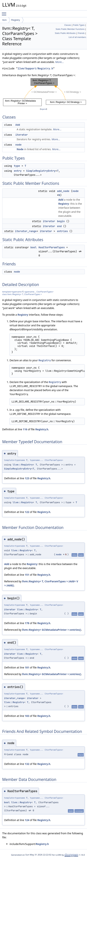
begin (61, 221)
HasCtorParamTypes (52, 247)
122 (27, 512)
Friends (81, 33)
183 (27, 716)
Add (17, 124)
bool (33, 247)
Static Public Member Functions (70, 29)
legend (43, 109)
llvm (4, 20)
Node (20, 149)
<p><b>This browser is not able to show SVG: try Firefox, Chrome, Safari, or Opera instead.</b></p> (44, 92)
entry (17, 170)
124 (27, 820)
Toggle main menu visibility (5, 12)
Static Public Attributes (65, 33)
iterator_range (26, 231)
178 (27, 623)
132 (27, 764)
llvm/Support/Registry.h (35, 68)
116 (25, 429)
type (17, 165)
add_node (63, 191)
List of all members (77, 37)
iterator (21, 134)
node (18, 144)
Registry (15, 20)
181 (27, 667)
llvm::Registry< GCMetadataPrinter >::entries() (51, 629)
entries (62, 231)
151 (27, 574)
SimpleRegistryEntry (41, 170)
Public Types (79, 25)
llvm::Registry (23, 464)
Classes (67, 25)
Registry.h (41, 429)
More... (59, 62)
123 (27, 478)
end (59, 226)
